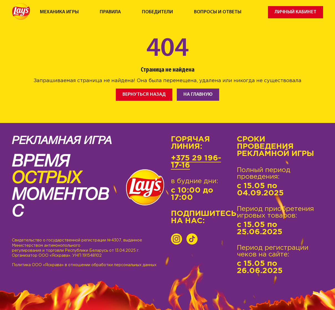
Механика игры (59, 12)
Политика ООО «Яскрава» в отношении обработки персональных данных (84, 265)
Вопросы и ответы (217, 12)
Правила (110, 12)
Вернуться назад (144, 94)
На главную (198, 94)
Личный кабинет (295, 12)
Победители (157, 12)
